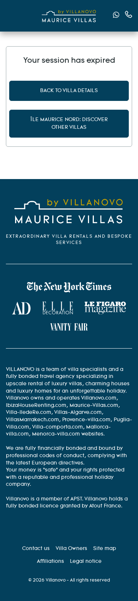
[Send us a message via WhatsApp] (116, 16)
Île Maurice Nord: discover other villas (69, 123)
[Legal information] (86, 561)
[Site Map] (104, 548)
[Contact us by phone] (128, 14)
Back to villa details (69, 90)
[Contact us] (36, 548)
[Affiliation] (50, 561)
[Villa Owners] (71, 548)
